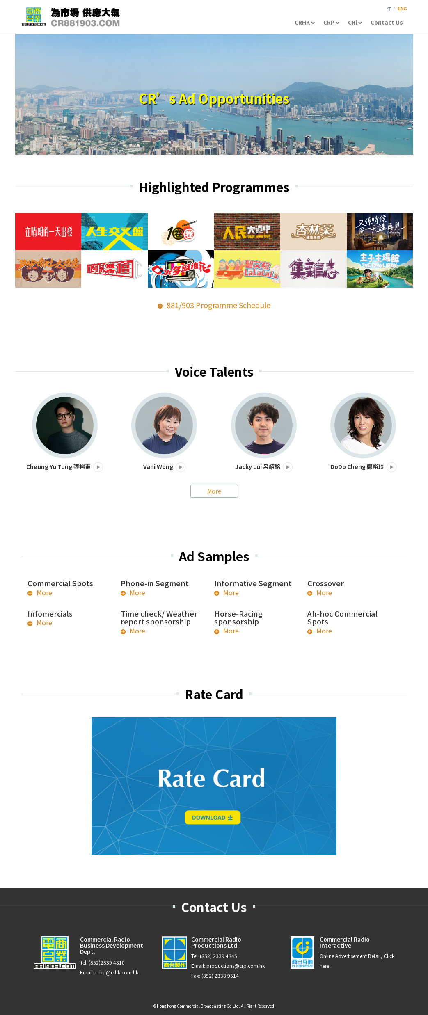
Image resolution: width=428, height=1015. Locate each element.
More (214, 491)
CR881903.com (70, 16)
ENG (402, 9)
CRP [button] (331, 22)
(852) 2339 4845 (218, 955)
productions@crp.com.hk (235, 965)
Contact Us (387, 22)
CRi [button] (355, 22)
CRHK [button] (305, 22)
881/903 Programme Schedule (218, 305)
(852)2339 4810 (107, 962)
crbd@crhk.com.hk (116, 972)
